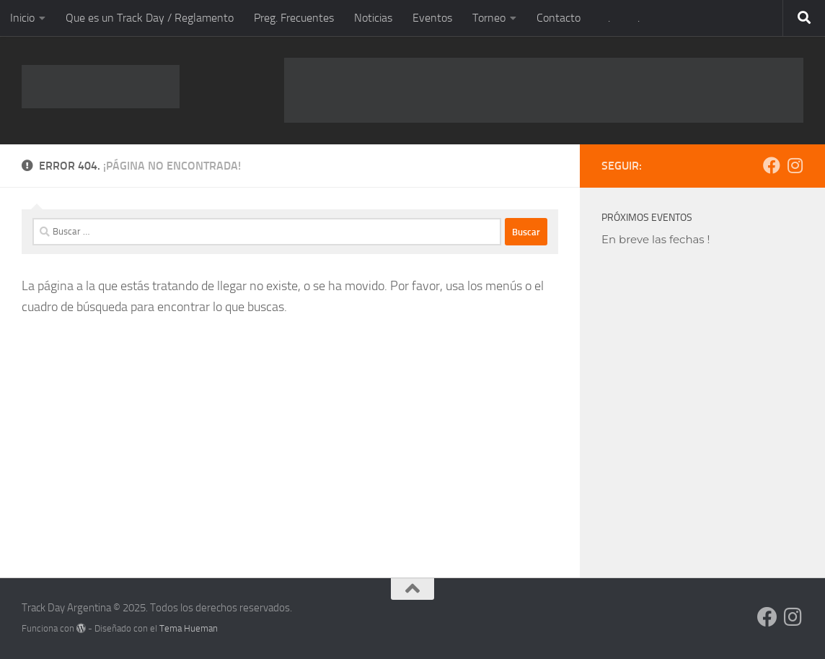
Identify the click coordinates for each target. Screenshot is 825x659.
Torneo (489, 18)
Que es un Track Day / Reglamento (150, 18)
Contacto (559, 18)
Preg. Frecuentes (294, 18)
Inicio (22, 18)
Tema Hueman (188, 628)
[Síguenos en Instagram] (794, 165)
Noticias (373, 18)
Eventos (432, 18)
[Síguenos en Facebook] (771, 165)
